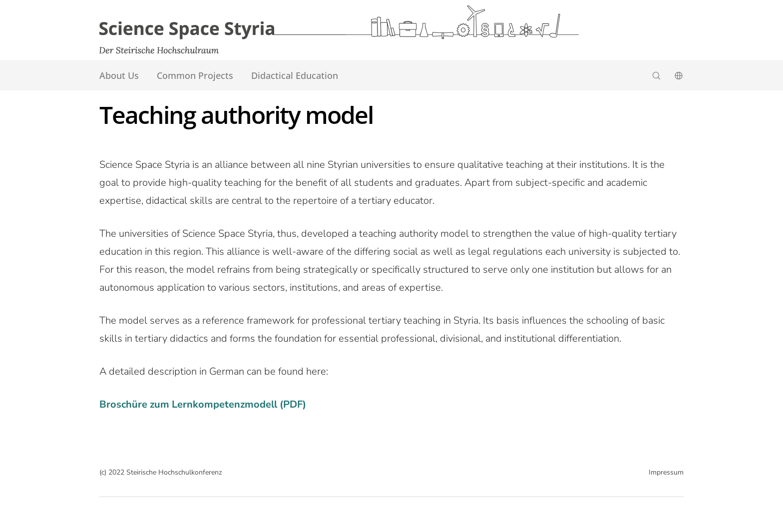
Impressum (666, 472)
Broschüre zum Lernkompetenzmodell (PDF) (202, 404)
